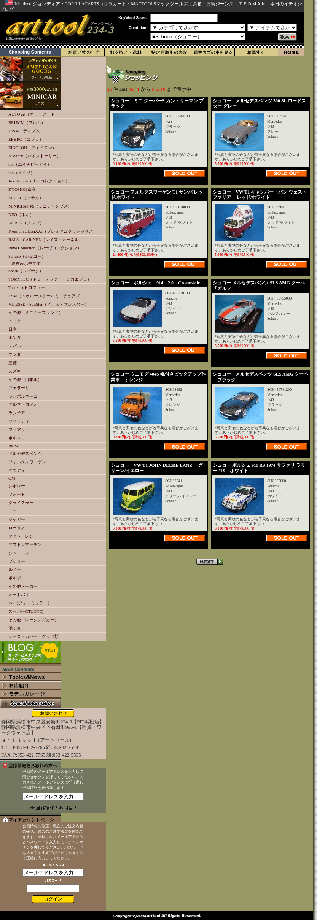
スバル (14, 346)
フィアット (18, 429)
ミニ (12, 511)
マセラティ (18, 421)
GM (11, 478)
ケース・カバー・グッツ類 (33, 636)
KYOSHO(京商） (24, 189)
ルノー (14, 569)
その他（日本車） (25, 379)
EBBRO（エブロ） (25, 139)
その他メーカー (23, 586)
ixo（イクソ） (21, 172)
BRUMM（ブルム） (26, 122)
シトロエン (18, 552)
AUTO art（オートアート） (33, 114)
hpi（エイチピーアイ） (29, 164)
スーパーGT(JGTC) (25, 611)
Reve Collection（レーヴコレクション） (44, 248)
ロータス (16, 527)
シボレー (16, 486)
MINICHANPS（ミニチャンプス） (40, 206)
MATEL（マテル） (25, 197)
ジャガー (16, 519)
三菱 (12, 362)
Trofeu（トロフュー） (28, 287)
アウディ (16, 470)
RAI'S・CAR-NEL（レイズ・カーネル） (45, 239)
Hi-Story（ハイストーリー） (34, 156)
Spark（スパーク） (25, 270)
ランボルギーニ (23, 396)
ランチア (16, 413)
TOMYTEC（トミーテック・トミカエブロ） (49, 279)
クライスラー (20, 502)
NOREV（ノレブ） (26, 222)
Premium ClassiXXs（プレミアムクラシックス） (52, 231)
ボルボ (14, 578)
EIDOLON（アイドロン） (32, 147)
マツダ (14, 354)
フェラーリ (18, 387)
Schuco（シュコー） (27, 256)
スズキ (14, 371)
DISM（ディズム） (26, 130)
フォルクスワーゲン (27, 462)
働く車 (14, 628)
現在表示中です (26, 263)
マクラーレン (20, 536)
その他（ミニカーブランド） (35, 312)
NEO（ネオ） (21, 214)
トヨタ (14, 321)
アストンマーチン (25, 544)
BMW (13, 446)
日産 (12, 329)
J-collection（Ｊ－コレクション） (39, 181)
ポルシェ (16, 438)
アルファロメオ (23, 404)
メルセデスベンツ (25, 453)
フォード (16, 494)
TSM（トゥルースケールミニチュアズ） (46, 295)
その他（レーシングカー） (33, 619)
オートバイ (18, 594)
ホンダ (14, 337)
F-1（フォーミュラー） (30, 603)
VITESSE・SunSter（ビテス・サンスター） (48, 304)
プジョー (16, 561)
